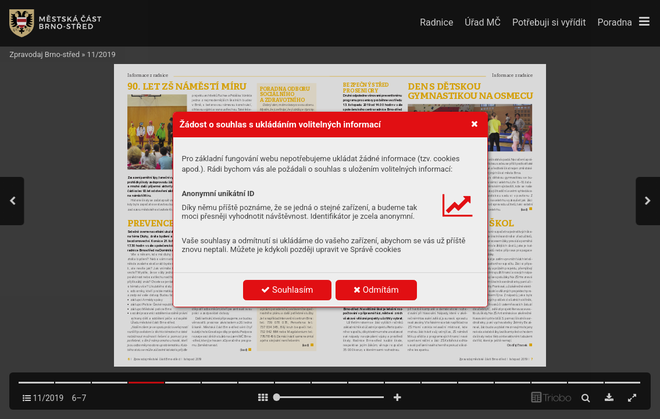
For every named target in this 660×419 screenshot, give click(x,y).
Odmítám (376, 290)
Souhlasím (287, 290)
